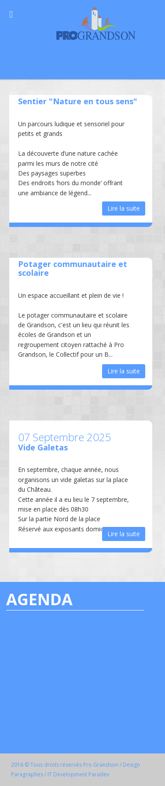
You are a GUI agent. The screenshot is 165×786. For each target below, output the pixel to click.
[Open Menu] (11, 14)
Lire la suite (123, 208)
